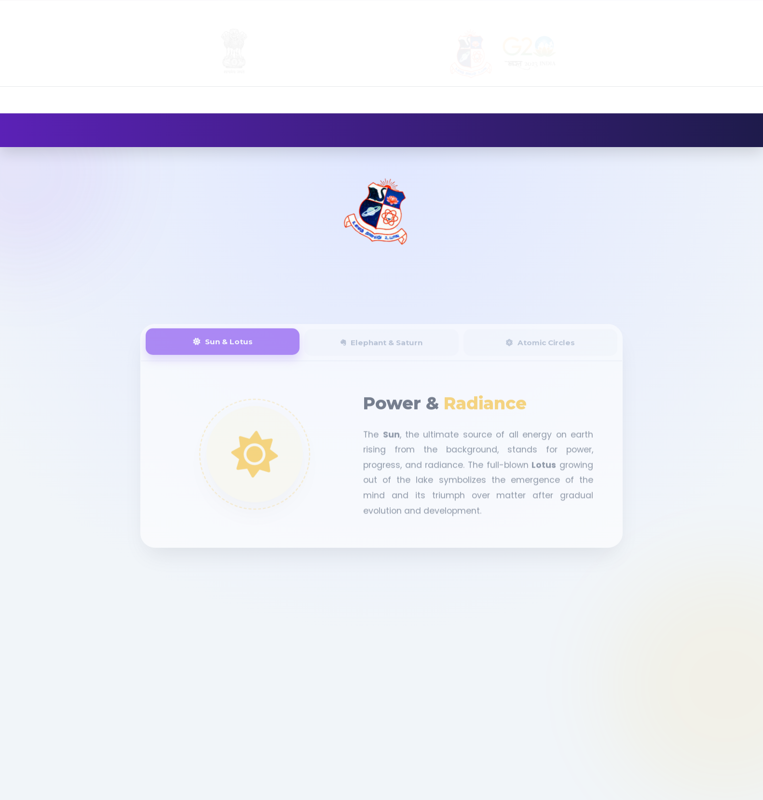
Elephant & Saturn (381, 348)
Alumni (623, 9)
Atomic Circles (540, 348)
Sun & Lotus (223, 347)
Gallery (667, 9)
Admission (574, 9)
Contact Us (723, 9)
